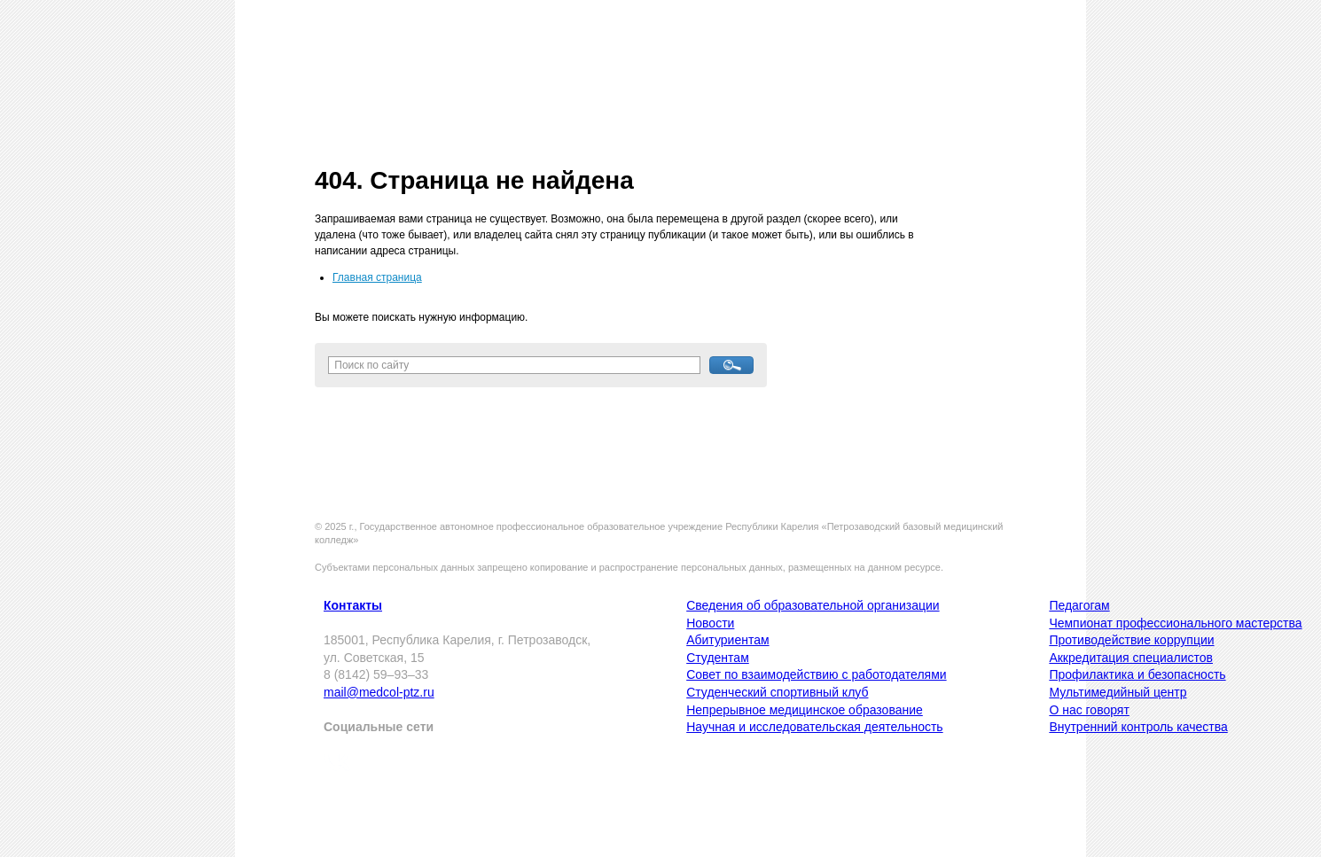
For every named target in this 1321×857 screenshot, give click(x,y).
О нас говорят (1089, 710)
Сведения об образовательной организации (812, 605)
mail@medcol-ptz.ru (379, 692)
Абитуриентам (727, 640)
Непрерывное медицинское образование (804, 710)
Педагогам (1079, 605)
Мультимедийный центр (1117, 692)
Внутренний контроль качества (1138, 727)
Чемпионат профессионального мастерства (1175, 623)
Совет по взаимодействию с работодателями (816, 674)
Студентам (717, 658)
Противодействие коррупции (1131, 640)
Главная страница (377, 277)
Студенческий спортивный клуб (777, 692)
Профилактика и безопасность (1137, 674)
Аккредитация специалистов (1131, 658)
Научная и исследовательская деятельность (814, 727)
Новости (710, 623)
